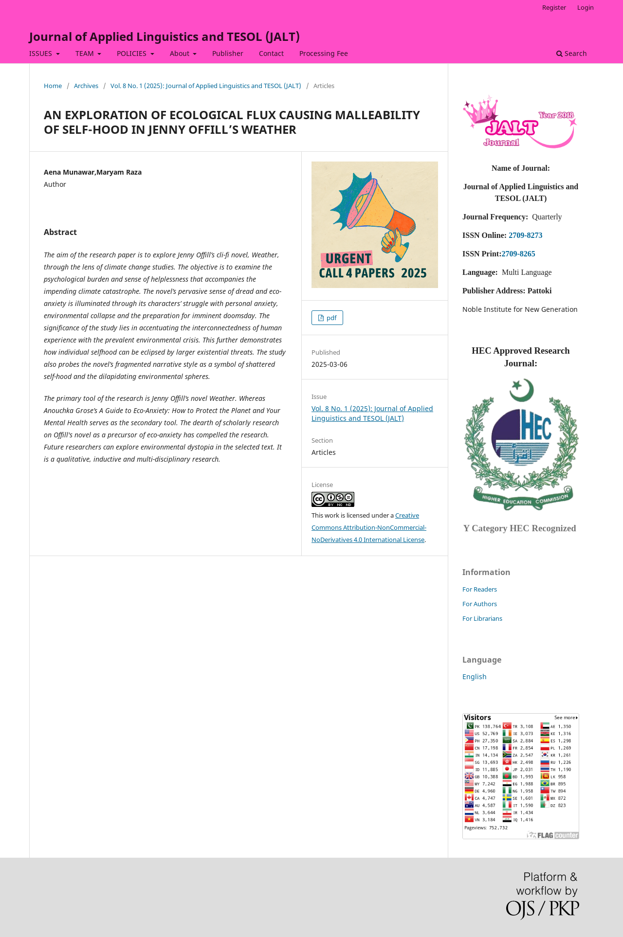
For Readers (479, 589)
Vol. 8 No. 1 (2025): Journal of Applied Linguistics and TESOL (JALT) (205, 85)
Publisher (227, 53)
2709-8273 (525, 235)
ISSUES (41, 53)
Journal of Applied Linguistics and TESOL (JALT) (164, 36)
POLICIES (132, 53)
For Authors (479, 603)
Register (554, 7)
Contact (271, 53)
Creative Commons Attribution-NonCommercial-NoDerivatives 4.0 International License (369, 527)
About (180, 53)
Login (585, 7)
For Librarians (482, 618)
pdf (330, 317)
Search (571, 53)
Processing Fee (323, 53)
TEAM (85, 53)
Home (53, 85)
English (474, 676)
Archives (86, 85)
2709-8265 (518, 254)
